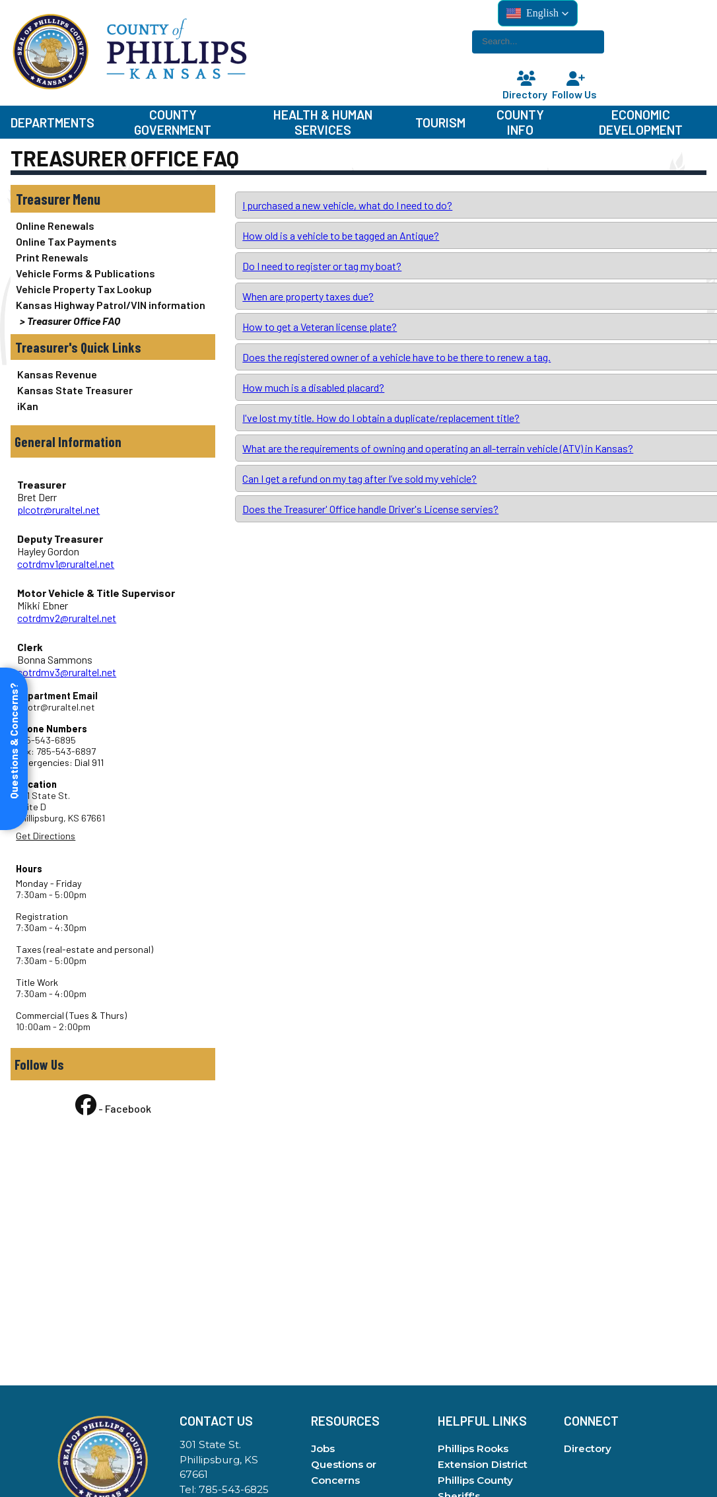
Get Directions (45, 835)
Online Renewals (55, 225)
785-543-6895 (46, 740)
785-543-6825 (234, 1489)
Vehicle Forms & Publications (85, 273)
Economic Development (641, 122)
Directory (526, 86)
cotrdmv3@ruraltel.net (66, 672)
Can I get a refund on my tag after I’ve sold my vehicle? (359, 478)
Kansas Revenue (57, 374)
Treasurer (43, 198)
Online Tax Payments (66, 241)
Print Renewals (52, 257)
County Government (172, 122)
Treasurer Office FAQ (73, 320)
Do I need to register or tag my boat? (321, 266)
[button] (537, 13)
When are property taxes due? (308, 296)
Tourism (440, 122)
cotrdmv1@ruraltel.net (65, 563)
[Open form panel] (14, 749)
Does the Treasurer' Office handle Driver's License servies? (370, 509)
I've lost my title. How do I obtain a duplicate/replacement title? (381, 417)
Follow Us (575, 86)
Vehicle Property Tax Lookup (84, 289)
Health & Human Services (322, 122)
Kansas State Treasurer (75, 390)
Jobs (323, 1448)
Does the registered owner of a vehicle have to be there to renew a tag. (396, 357)
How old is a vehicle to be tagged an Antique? (340, 235)
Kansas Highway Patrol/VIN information (110, 304)
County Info (520, 122)
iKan (27, 406)
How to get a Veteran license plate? (319, 326)
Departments (52, 122)
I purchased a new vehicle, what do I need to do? (347, 205)
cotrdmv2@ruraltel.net (66, 617)
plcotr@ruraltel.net (58, 509)
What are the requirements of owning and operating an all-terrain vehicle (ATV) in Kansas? (437, 448)
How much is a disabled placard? (313, 387)
